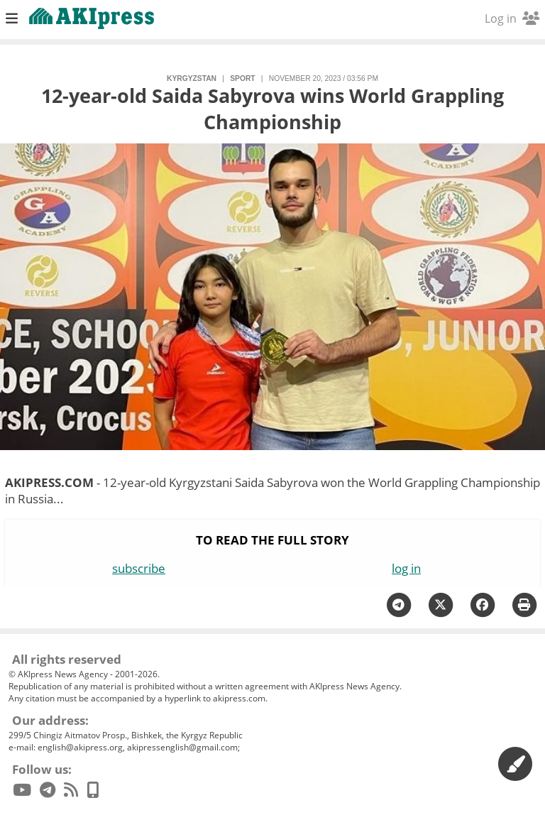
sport (242, 78)
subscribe (138, 568)
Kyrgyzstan (191, 78)
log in (406, 568)
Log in (512, 18)
